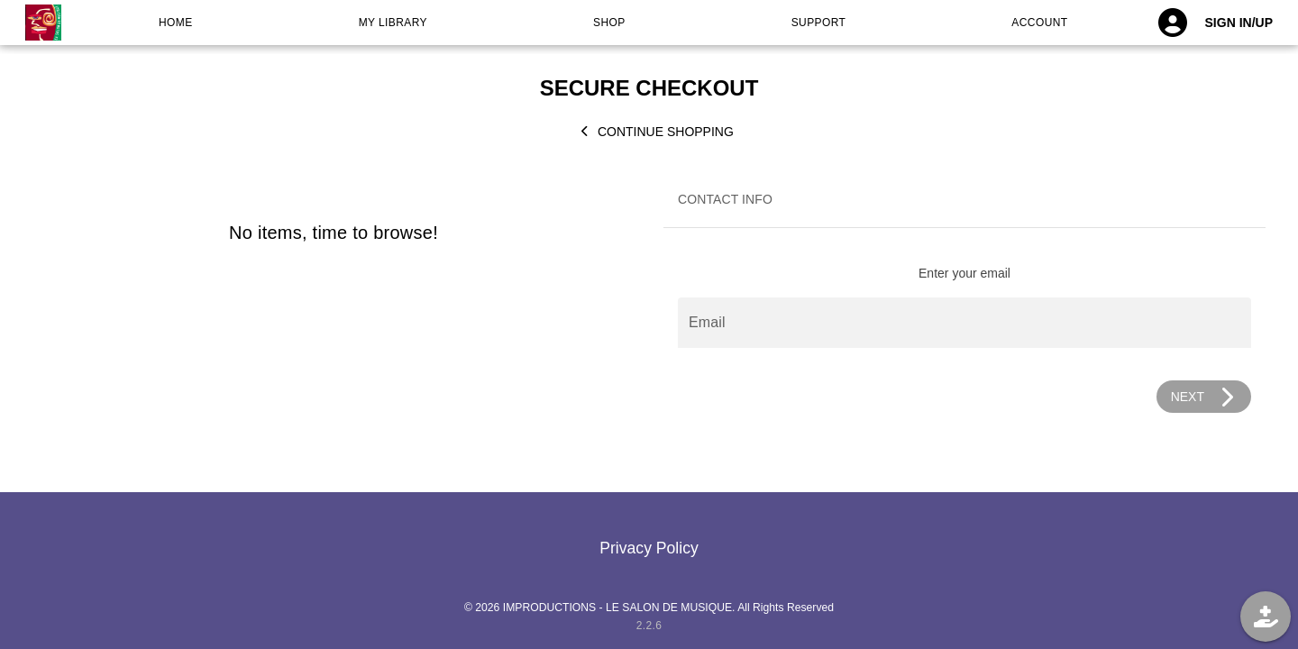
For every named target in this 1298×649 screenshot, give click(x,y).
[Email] (964, 322)
